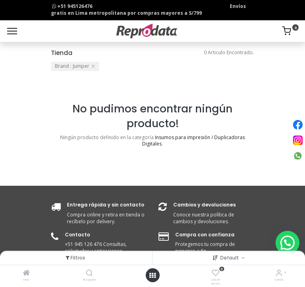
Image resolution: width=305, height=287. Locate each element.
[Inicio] (26, 273)
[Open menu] (152, 275)
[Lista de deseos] (215, 273)
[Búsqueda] (89, 273)
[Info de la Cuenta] (279, 273)
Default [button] (230, 257)
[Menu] (12, 31)
